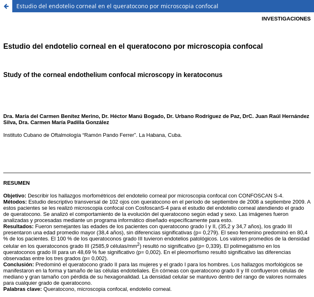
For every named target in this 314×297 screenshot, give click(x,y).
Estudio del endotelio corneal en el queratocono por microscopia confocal (117, 6)
